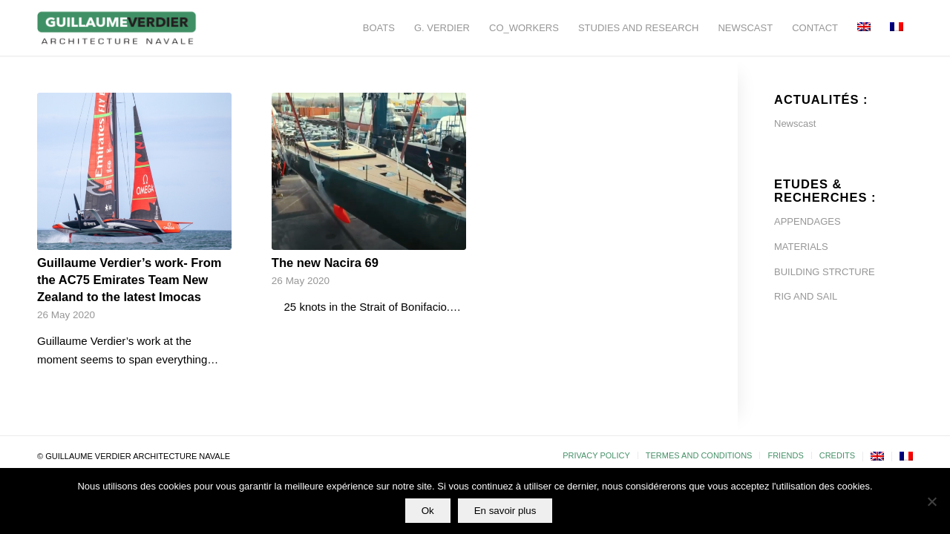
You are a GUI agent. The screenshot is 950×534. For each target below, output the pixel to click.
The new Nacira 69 (325, 262)
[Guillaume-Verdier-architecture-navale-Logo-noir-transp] (117, 28)
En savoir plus (505, 510)
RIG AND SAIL (805, 296)
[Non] (931, 501)
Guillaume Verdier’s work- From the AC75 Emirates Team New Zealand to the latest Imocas (129, 279)
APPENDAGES (807, 221)
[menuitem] (378, 28)
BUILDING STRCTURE (824, 271)
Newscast (795, 123)
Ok (428, 510)
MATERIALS (801, 246)
